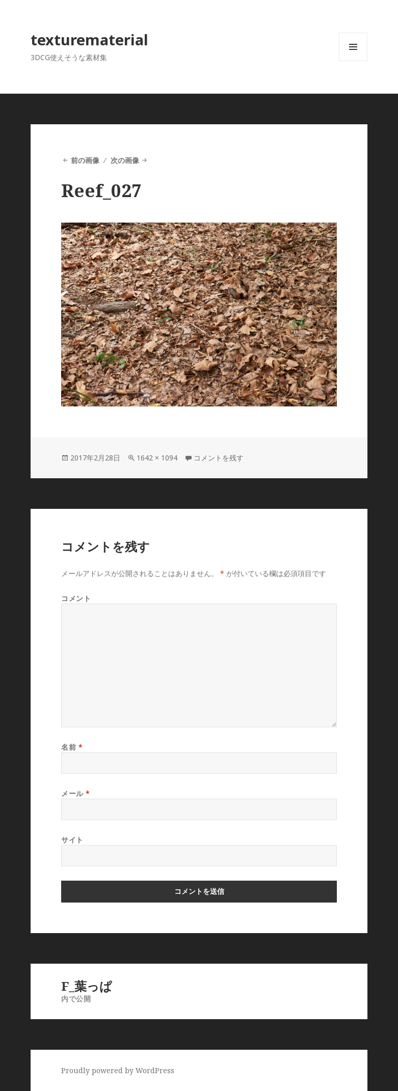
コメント (76, 598)
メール (75, 793)
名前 (72, 747)
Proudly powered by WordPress (117, 1070)
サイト (72, 839)
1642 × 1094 (157, 457)
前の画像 (85, 160)
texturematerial (89, 39)
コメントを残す (219, 457)
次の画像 (125, 160)
